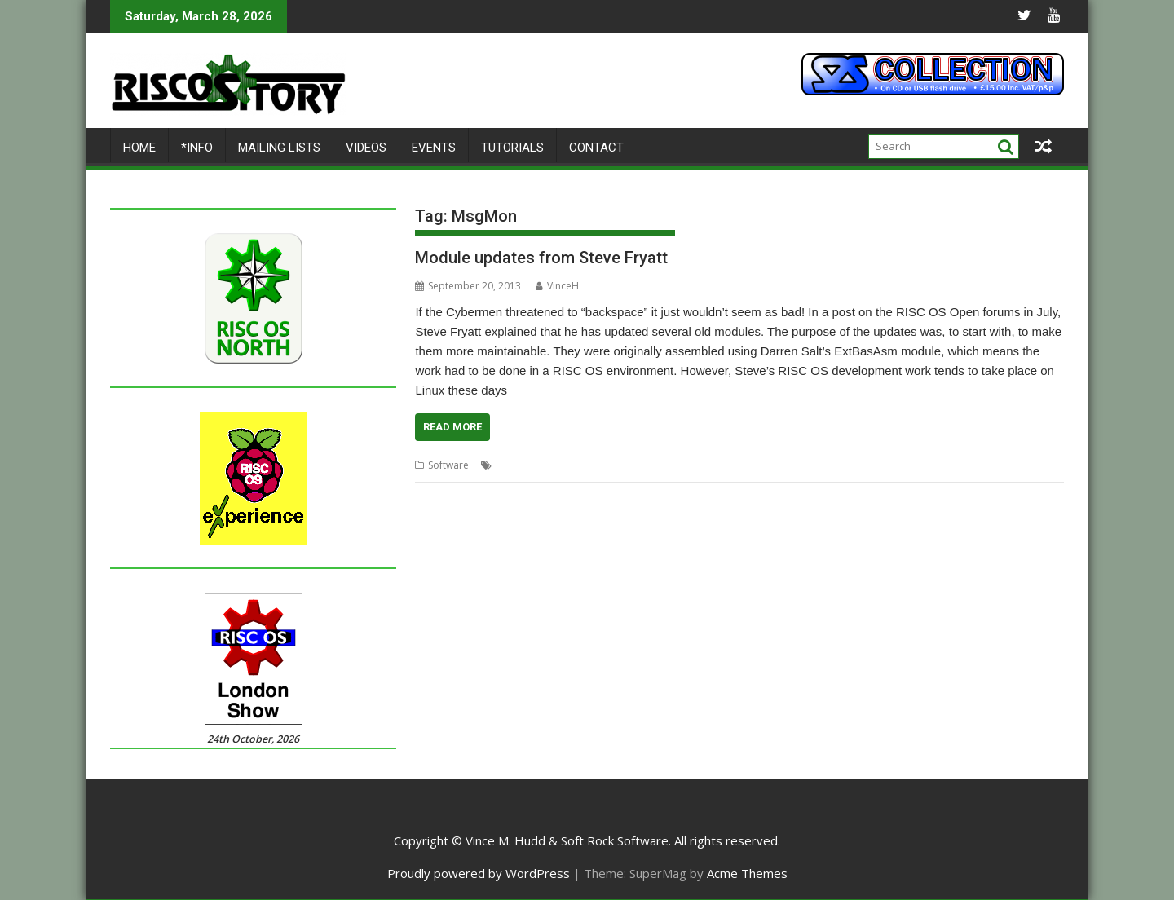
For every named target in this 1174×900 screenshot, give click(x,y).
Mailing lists (279, 147)
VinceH (557, 286)
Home (139, 147)
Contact (596, 147)
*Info (197, 147)
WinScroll (794, 465)
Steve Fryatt (739, 465)
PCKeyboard (678, 465)
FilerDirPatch (525, 465)
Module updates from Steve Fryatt (541, 257)
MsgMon (622, 465)
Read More (452, 427)
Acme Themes (747, 873)
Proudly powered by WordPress (478, 873)
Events (434, 147)
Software (448, 465)
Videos (366, 147)
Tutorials (512, 147)
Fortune (579, 465)
